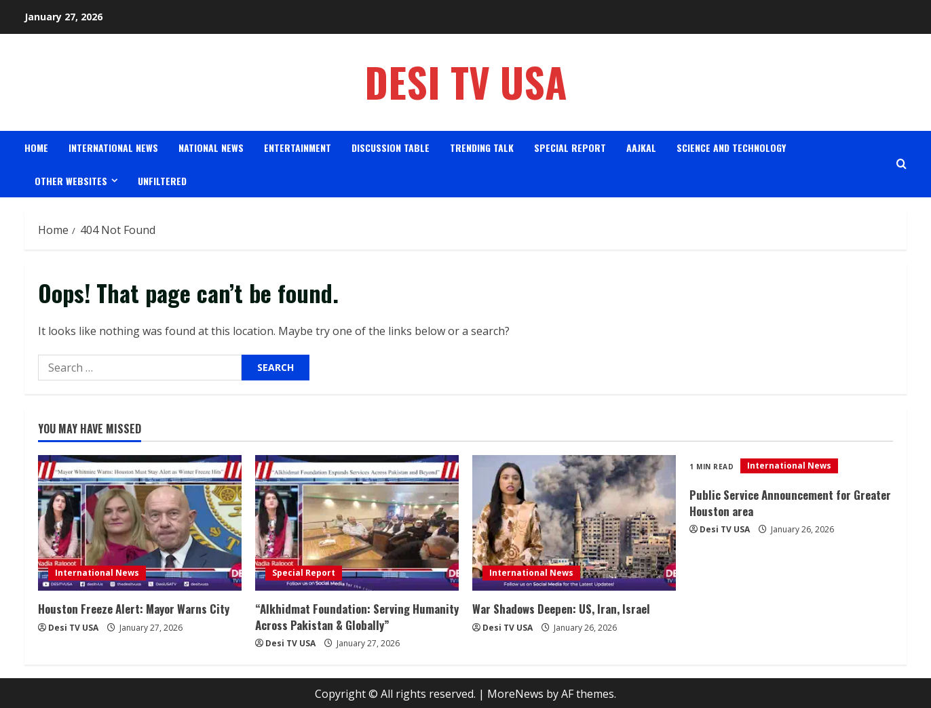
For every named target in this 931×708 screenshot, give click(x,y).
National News (211, 147)
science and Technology (731, 147)
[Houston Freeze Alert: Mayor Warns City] (140, 523)
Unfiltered (162, 181)
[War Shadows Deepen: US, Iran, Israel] (574, 523)
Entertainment (297, 147)
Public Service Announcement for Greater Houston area (785, 501)
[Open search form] (901, 164)
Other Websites (71, 181)
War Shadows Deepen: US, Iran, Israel (558, 608)
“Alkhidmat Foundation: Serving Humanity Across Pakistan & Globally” (350, 615)
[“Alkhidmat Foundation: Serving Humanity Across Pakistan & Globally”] (357, 523)
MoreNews (515, 691)
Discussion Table (391, 147)
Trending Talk (482, 147)
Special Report (570, 147)
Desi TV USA (465, 81)
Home (36, 147)
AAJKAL (641, 147)
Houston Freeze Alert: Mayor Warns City (130, 608)
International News (113, 147)
